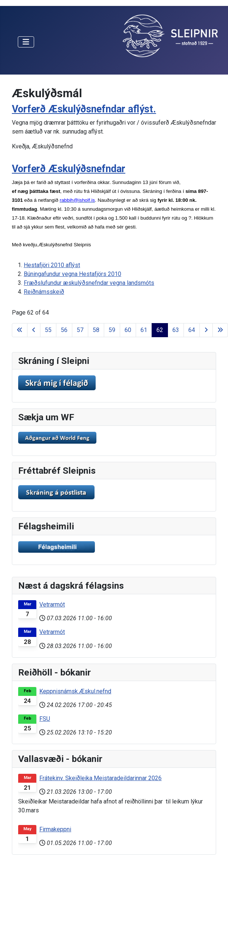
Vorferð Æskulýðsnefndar (68, 169)
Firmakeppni (55, 829)
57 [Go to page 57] (80, 329)
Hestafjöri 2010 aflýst (52, 265)
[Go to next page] (206, 330)
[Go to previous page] (33, 330)
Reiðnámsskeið (44, 291)
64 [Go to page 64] (191, 329)
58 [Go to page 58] (96, 329)
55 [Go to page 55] (48, 329)
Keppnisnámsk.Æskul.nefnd (75, 691)
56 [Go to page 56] (64, 329)
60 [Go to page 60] (128, 329)
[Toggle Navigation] (26, 41)
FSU (44, 718)
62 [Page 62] (159, 329)
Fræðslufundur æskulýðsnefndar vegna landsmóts (89, 282)
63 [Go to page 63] (175, 329)
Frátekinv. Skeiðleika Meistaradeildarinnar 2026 (100, 778)
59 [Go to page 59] (112, 329)
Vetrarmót (52, 604)
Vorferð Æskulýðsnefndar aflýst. (84, 109)
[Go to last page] (220, 330)
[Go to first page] (19, 330)
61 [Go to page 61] (144, 329)
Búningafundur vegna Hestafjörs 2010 (72, 273)
